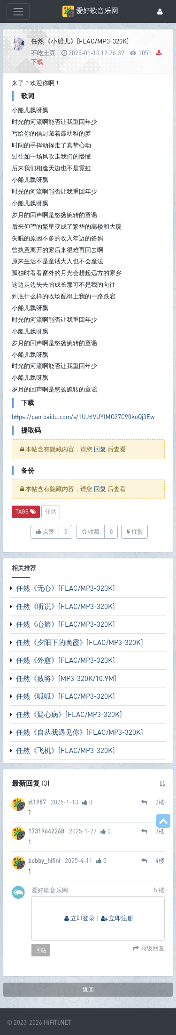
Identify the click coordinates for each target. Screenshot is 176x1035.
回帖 (40, 950)
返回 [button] (88, 989)
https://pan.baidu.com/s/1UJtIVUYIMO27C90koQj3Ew (83, 416)
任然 (50, 511)
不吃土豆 (43, 53)
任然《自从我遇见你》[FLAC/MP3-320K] (79, 732)
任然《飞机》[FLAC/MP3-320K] (65, 750)
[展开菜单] (18, 11)
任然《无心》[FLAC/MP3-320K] (65, 588)
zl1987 (37, 802)
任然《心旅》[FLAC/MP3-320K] (65, 624)
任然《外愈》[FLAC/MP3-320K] (65, 660)
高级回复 (152, 948)
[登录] (160, 11)
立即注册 (117, 918)
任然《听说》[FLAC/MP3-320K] (65, 606)
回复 (99, 449)
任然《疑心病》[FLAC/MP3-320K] (69, 714)
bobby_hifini (44, 860)
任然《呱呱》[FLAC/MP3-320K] (65, 696)
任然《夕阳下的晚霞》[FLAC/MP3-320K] (79, 642)
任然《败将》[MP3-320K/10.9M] (66, 678)
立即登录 (79, 918)
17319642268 (46, 831)
